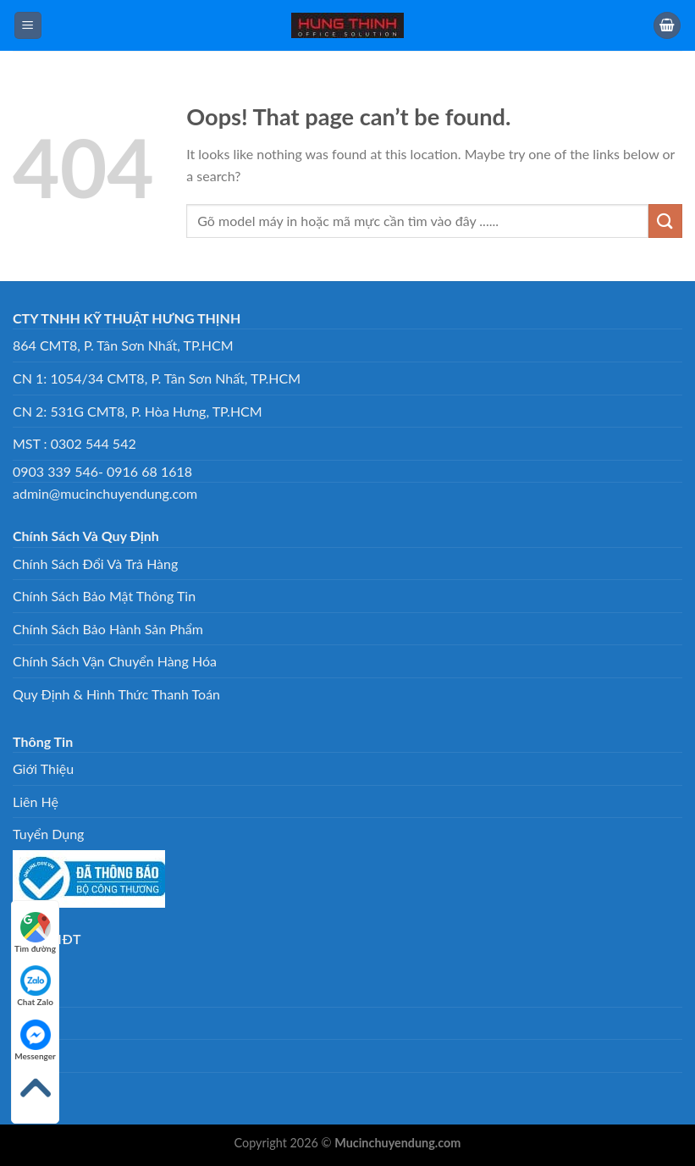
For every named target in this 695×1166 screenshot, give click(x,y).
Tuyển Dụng (48, 834)
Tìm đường (35, 932)
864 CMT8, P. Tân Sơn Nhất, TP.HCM (123, 345)
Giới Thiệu (43, 768)
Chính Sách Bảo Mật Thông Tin (104, 596)
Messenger (35, 1040)
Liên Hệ (35, 801)
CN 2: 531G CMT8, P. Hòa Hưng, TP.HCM (137, 411)
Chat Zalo (35, 986)
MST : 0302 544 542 (74, 443)
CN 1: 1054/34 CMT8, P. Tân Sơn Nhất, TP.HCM (157, 378)
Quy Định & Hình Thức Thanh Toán (116, 694)
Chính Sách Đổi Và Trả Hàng (95, 563)
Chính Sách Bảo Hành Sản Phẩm (108, 629)
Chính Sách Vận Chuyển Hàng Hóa (115, 661)
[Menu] (27, 26)
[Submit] (665, 220)
